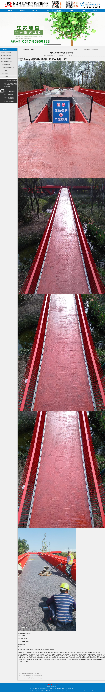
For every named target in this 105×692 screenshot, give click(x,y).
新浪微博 (27, 673)
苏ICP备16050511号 (88, 690)
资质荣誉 (82, 10)
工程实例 (58, 10)
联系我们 (95, 10)
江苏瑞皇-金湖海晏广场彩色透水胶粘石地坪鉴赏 (32, 675)
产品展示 (46, 10)
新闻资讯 (34, 10)
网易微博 (39, 673)
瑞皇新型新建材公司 (52, 686)
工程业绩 (70, 10)
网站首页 (10, 10)
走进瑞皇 (22, 10)
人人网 (34, 673)
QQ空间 (23, 673)
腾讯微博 (31, 673)
